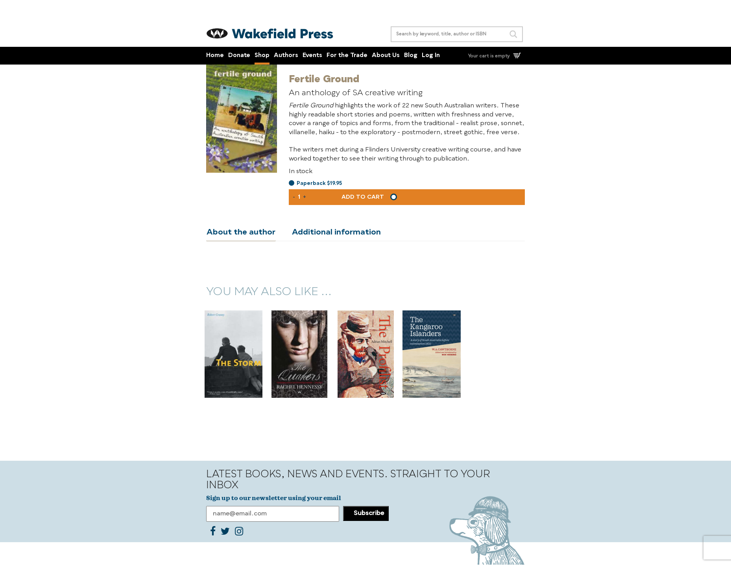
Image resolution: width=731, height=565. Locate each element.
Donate (239, 56)
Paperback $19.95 (319, 183)
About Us (386, 56)
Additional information (334, 232)
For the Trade (347, 56)
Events (312, 56)
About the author (240, 232)
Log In (431, 56)
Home (215, 56)
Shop (262, 56)
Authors (286, 56)
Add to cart (363, 197)
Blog (410, 56)
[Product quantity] (299, 197)
